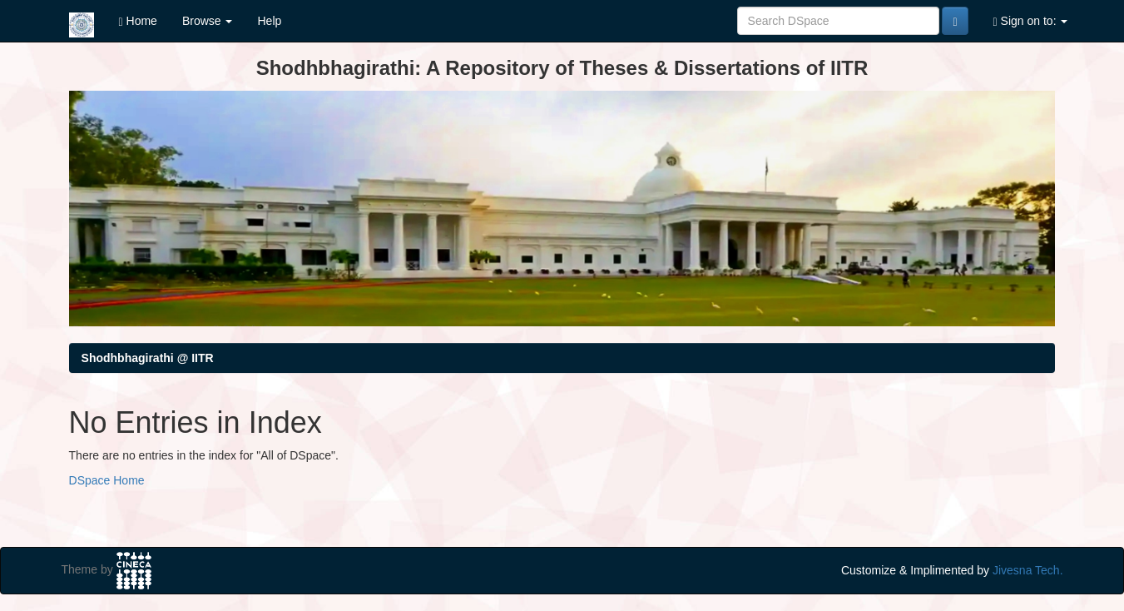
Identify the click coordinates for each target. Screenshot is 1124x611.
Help (269, 20)
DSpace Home (107, 480)
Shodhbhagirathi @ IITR (148, 358)
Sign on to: (1030, 21)
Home (138, 21)
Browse (207, 20)
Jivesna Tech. (1028, 570)
